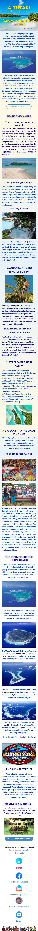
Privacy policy (19, 853)
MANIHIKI (8, 725)
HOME (19, 868)
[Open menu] (35, 3)
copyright (25, 850)
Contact (19, 921)
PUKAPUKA (6, 692)
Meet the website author (19, 907)
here (32, 46)
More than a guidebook (19, 894)
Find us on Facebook (19, 882)
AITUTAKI (28, 613)
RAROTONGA (21, 653)
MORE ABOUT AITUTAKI (19, 107)
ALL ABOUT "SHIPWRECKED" (19, 839)
